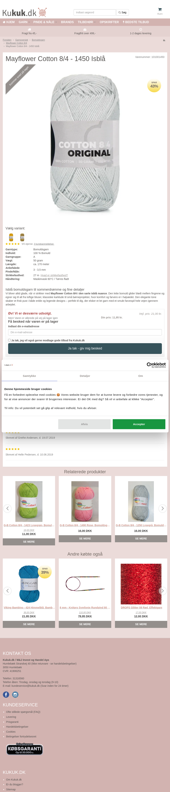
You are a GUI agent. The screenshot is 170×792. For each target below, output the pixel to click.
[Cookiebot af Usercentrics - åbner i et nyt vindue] (149, 365)
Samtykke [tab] (29, 375)
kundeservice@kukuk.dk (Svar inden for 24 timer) (39, 685)
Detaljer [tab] (85, 375)
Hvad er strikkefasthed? (54, 275)
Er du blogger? (14, 784)
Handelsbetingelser (17, 726)
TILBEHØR (85, 22)
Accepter (139, 424)
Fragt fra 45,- (29, 33)
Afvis (84, 424)
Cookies (11, 731)
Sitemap (11, 789)
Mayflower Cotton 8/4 (16, 43)
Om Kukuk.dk (14, 779)
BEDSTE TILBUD (136, 22)
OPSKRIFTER (109, 22)
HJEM (9, 22)
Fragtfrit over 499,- (85, 33)
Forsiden (7, 40)
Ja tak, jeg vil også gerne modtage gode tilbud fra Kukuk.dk (46, 340)
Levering (11, 716)
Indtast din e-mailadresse (23, 326)
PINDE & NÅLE (43, 22)
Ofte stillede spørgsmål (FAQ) (23, 711)
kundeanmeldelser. (44, 244)
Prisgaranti (12, 721)
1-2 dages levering (140, 33)
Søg (122, 12)
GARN (23, 22)
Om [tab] (140, 375)
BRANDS (67, 22)
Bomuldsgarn (38, 40)
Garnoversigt (21, 40)
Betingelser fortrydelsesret (21, 736)
